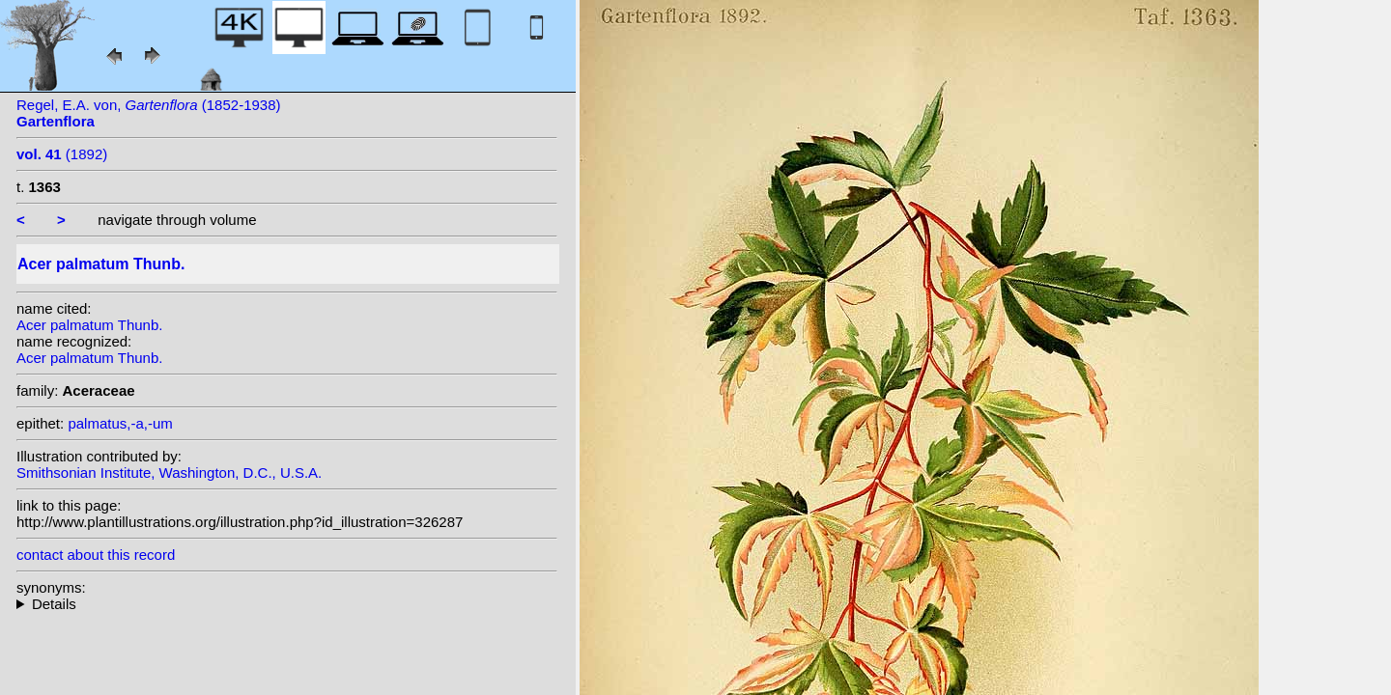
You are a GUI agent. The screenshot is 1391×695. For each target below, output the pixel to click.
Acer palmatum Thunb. (89, 325)
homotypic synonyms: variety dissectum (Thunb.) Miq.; (286, 604)
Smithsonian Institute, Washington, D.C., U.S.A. (169, 472)
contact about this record (95, 554)
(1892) (61, 154)
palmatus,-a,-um (120, 423)
